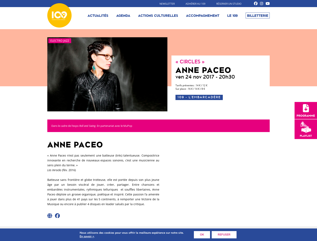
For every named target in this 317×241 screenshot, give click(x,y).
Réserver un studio (228, 3)
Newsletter (167, 3)
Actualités (98, 15)
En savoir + (87, 236)
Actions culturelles (158, 15)
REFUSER (224, 235)
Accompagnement (202, 15)
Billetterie (257, 15)
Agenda (123, 15)
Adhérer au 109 (195, 3)
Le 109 (232, 15)
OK (202, 235)
